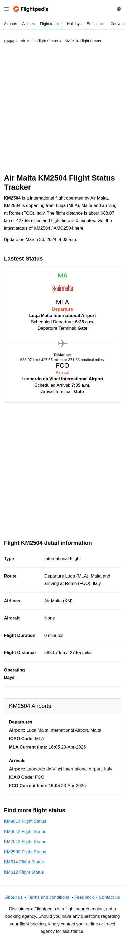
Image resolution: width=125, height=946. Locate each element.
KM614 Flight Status (24, 861)
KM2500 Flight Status (25, 851)
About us (13, 897)
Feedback (84, 897)
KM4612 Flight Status (25, 831)
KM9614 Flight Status (25, 821)
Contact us (109, 897)
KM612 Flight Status (24, 872)
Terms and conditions (48, 897)
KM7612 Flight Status (25, 841)
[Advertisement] (62, 110)
